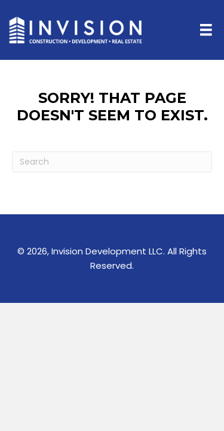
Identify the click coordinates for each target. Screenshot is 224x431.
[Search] (112, 161)
